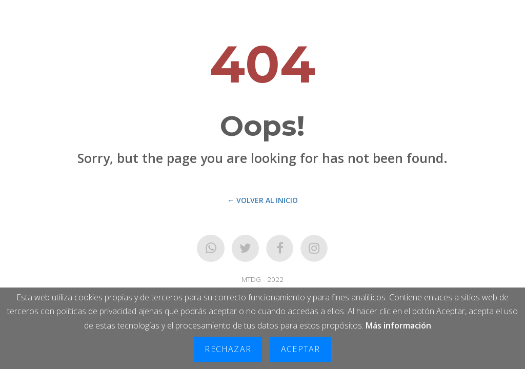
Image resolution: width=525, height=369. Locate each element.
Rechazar (228, 349)
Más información (398, 325)
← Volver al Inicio (262, 200)
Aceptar (300, 349)
